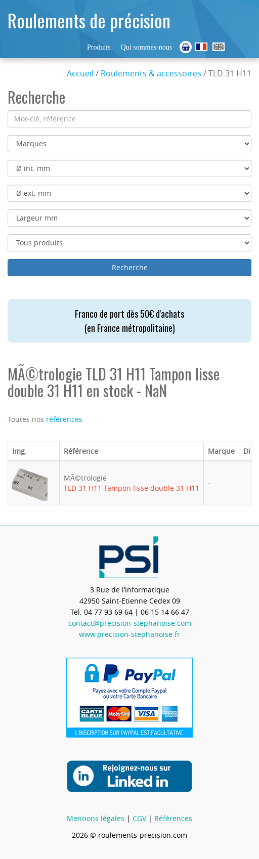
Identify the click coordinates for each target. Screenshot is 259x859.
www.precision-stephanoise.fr (129, 634)
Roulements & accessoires (151, 73)
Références (173, 818)
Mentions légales (95, 818)
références (64, 419)
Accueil (80, 73)
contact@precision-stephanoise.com (129, 623)
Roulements (201, 46)
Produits (99, 47)
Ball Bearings (218, 46)
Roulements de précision (89, 20)
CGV (139, 818)
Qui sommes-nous (146, 47)
